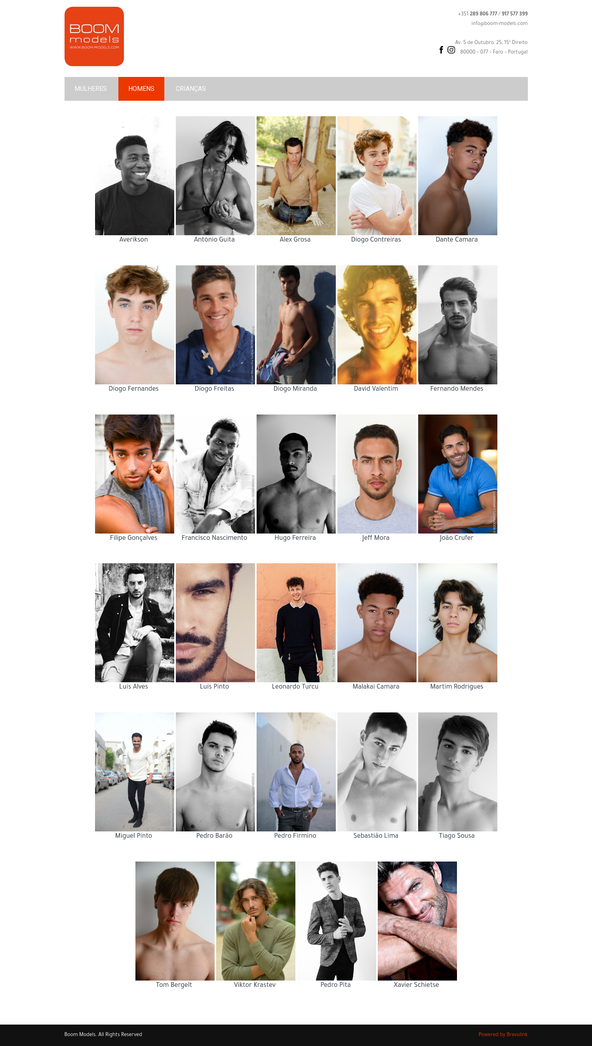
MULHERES (90, 88)
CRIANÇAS (191, 88)
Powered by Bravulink (503, 1035)
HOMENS (141, 88)
